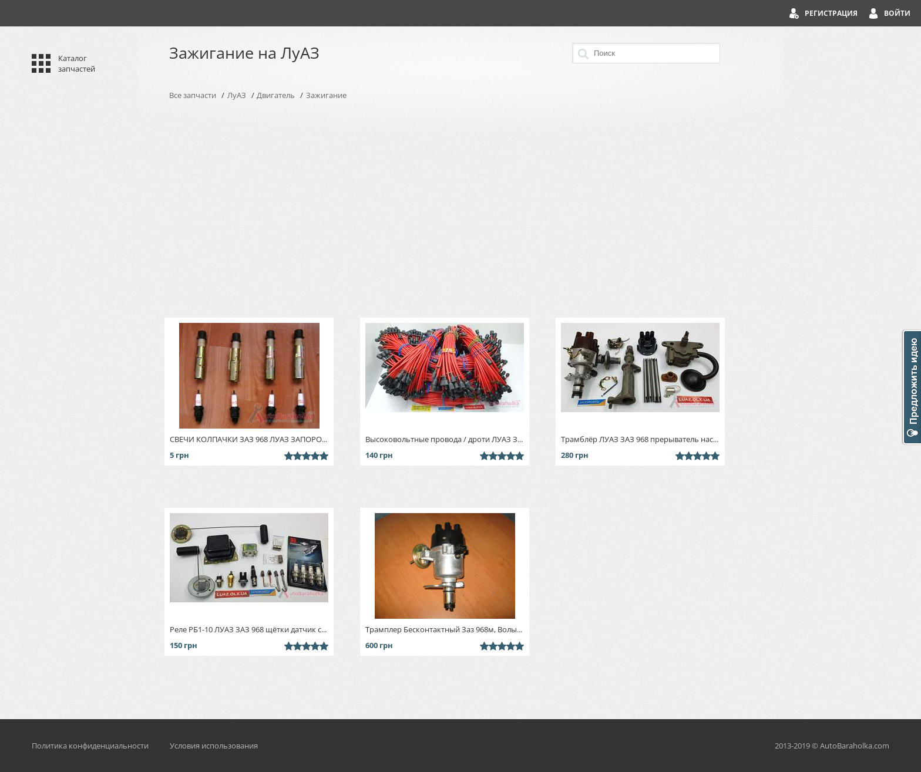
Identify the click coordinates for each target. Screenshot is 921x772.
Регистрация (831, 13)
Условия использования (214, 745)
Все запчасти (192, 95)
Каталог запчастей (76, 63)
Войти (897, 13)
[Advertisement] (460, 209)
